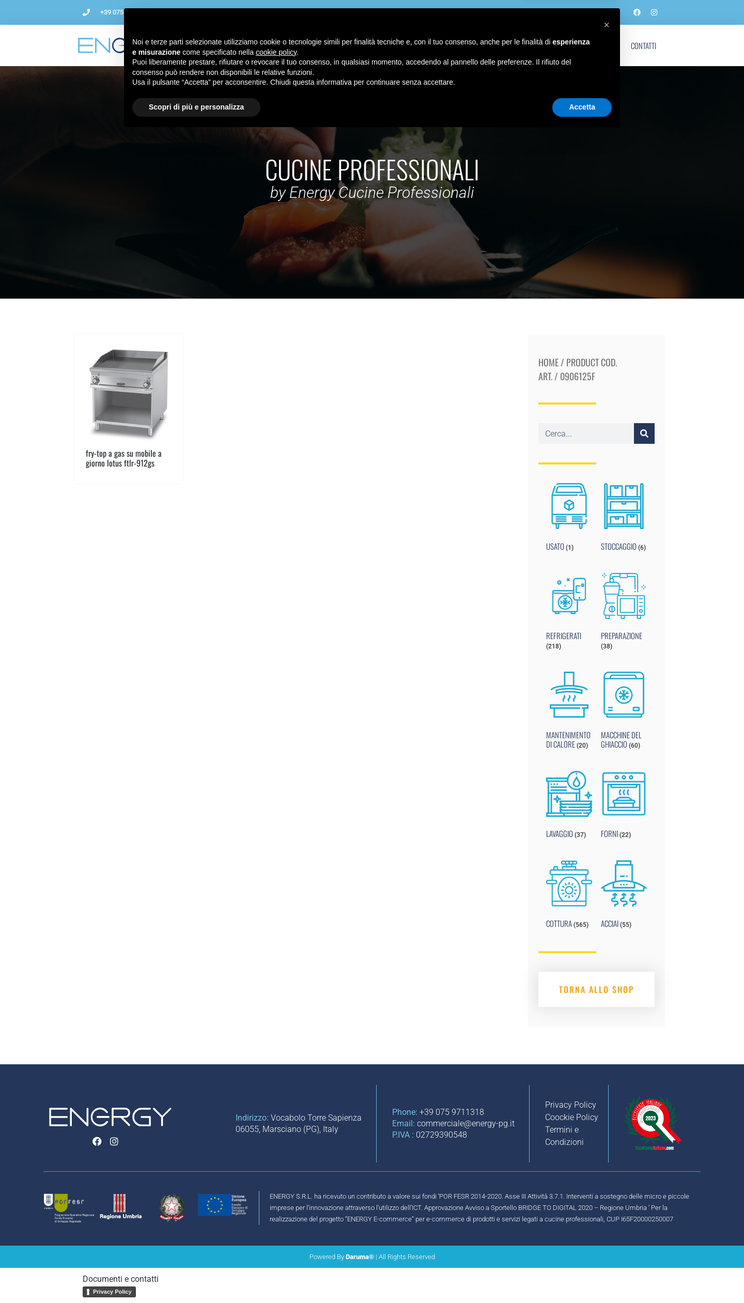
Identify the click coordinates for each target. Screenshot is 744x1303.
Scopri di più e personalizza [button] (196, 1274)
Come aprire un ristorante (305, 45)
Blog (523, 45)
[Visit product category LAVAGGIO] (569, 807)
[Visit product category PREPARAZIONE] (624, 614)
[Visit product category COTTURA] (569, 896)
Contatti (643, 45)
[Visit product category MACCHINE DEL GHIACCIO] (624, 712)
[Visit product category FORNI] (624, 807)
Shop (602, 45)
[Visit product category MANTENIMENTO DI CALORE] (569, 712)
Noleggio (481, 45)
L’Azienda (229, 45)
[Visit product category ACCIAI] (624, 896)
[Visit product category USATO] (569, 519)
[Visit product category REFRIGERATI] (569, 614)
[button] (606, 1192)
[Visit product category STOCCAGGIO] (624, 519)
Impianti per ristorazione (406, 45)
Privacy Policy (112, 1292)
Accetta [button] (582, 1274)
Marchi (563, 45)
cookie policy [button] (276, 1220)
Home (548, 362)
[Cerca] (644, 433)
